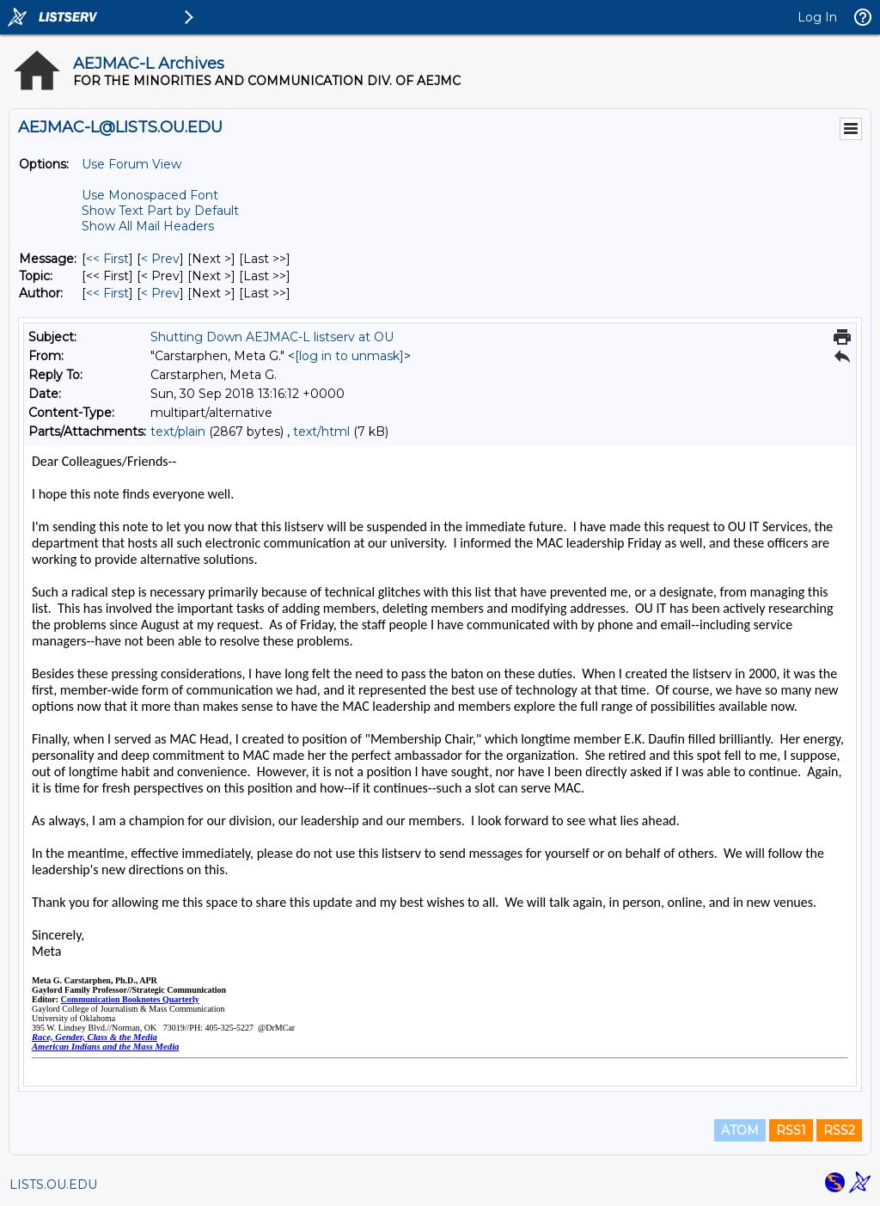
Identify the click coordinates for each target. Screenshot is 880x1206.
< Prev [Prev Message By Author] (160, 293)
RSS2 (839, 1130)
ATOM (740, 1130)
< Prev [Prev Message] (160, 258)
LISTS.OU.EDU (53, 1184)
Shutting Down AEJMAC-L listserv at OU (272, 337)
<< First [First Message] (107, 258)
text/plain (177, 431)
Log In (817, 17)
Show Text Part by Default (160, 210)
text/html (321, 431)
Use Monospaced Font (150, 195)
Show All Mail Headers (148, 226)
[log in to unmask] (349, 356)
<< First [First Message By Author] (107, 293)
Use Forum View (131, 164)
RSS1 (791, 1130)
